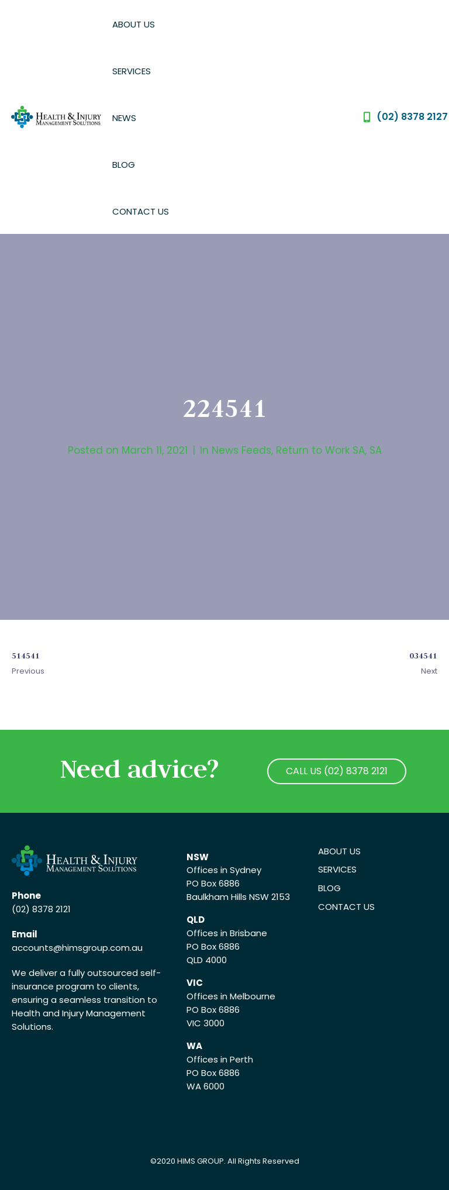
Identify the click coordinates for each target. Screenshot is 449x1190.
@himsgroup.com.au (98, 947)
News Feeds (241, 450)
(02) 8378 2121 (41, 909)
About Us (133, 24)
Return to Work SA (320, 450)
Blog (123, 164)
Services (131, 71)
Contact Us (140, 211)
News (124, 118)
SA (375, 450)
